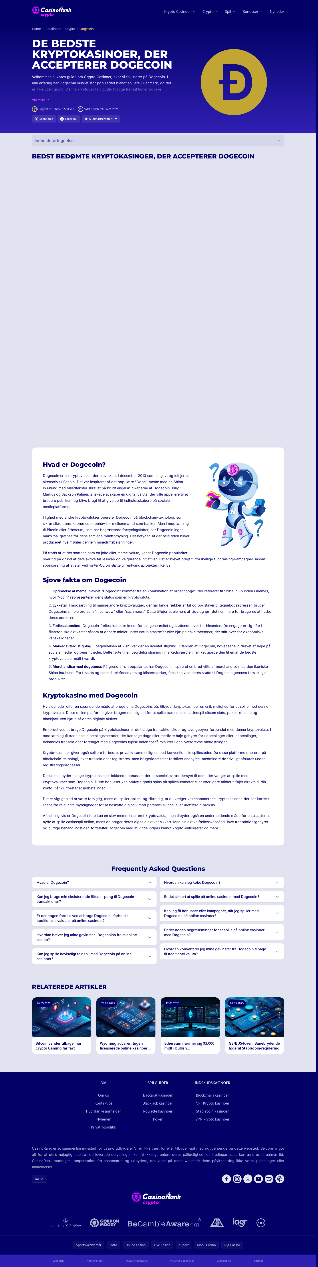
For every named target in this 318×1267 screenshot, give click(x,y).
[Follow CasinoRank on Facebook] (226, 1178)
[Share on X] (44, 119)
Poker (158, 1119)
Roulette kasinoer (158, 1111)
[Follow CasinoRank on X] (247, 1178)
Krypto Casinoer (177, 11)
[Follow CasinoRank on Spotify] (269, 1178)
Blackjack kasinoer (158, 1103)
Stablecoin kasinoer (212, 1111)
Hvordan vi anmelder (103, 1111)
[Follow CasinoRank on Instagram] (237, 1178)
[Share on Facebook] (69, 119)
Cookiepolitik (224, 1260)
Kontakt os (103, 1103)
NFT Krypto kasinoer (212, 1103)
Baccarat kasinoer (158, 1095)
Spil (228, 11)
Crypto (207, 11)
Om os (103, 1095)
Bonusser (250, 11)
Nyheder (277, 11)
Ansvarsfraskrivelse (137, 1260)
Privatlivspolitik (103, 1127)
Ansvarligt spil (95, 1260)
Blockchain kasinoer (212, 1095)
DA (39, 1179)
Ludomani (58, 1260)
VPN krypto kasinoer (212, 1119)
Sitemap (258, 1260)
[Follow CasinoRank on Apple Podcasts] (279, 1178)
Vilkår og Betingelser (182, 1260)
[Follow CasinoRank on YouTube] (258, 1178)
